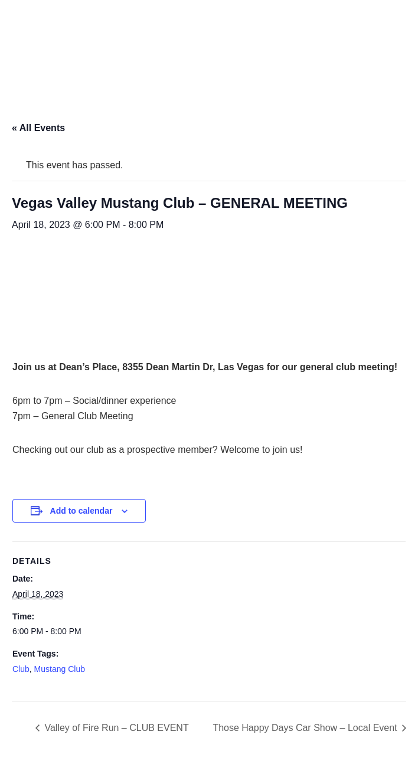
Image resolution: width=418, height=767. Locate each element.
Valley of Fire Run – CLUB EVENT (115, 728)
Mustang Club (59, 669)
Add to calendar (81, 510)
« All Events (38, 128)
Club (21, 669)
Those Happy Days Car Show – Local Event (306, 728)
